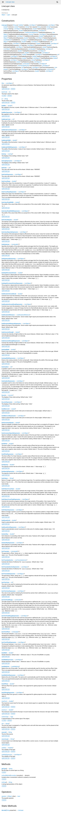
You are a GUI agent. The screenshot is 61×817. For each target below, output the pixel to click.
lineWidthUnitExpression (9, 675)
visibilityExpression (7, 754)
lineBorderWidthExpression (9, 147)
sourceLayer (5, 739)
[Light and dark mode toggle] (57, 2)
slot (3, 723)
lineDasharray (5, 244)
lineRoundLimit (6, 520)
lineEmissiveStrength (8, 332)
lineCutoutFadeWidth (8, 202)
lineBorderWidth (6, 140)
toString (4, 782)
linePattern (5, 478)
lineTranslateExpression (8, 574)
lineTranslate (5, 551)
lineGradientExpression (8, 381)
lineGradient (5, 367)
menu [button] (3, 2)
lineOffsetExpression (7, 454)
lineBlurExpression (7, 112)
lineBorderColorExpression (9, 130)
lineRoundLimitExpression (9, 527)
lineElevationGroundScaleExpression (12, 304)
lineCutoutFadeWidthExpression (11, 211)
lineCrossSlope (6, 181)
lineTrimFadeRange (7, 600)
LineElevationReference (31, 32)
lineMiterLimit (5, 409)
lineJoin (4, 395)
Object (3, 15)
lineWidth (4, 653)
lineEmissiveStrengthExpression (11, 341)
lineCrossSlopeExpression (9, 192)
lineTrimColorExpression (9, 591)
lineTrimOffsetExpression (9, 642)
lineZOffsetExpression (8, 692)
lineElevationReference (8, 315)
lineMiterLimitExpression (9, 416)
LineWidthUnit (7, 40)
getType (4, 768)
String (14, 25)
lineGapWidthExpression (8, 358)
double (5, 27)
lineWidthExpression (7, 659)
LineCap (6, 29)
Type (11, 717)
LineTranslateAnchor (23, 65)
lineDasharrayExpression (9, 258)
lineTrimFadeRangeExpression (10, 616)
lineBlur (4, 105)
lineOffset (4, 443)
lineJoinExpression (7, 402)
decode (4, 810)
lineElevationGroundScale (9, 294)
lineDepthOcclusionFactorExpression (12, 283)
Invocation (13, 775)
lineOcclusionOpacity (8, 422)
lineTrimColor (5, 582)
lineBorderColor (6, 119)
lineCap (4, 154)
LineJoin (30, 34)
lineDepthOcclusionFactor (9, 273)
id (2, 99)
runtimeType (5, 717)
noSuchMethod (6, 775)
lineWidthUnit (5, 666)
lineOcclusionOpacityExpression (11, 433)
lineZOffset (5, 684)
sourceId (4, 732)
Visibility (20, 25)
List (30, 25)
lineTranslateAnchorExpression (10, 567)
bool (19, 796)
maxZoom (4, 701)
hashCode (4, 92)
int (51, 41)
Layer (8, 15)
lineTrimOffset (6, 632)
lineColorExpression (7, 174)
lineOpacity (5, 464)
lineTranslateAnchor (7, 560)
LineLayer (4, 25)
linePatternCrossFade (8, 489)
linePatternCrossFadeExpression (11, 499)
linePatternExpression (8, 510)
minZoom (4, 710)
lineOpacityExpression (8, 471)
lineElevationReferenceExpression (11, 323)
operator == (5, 796)
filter (3, 83)
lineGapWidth (5, 349)
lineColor (4, 167)
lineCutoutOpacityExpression (10, 232)
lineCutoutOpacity (7, 219)
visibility (4, 748)
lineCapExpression (7, 161)
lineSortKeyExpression (8, 543)
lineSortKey (5, 534)
